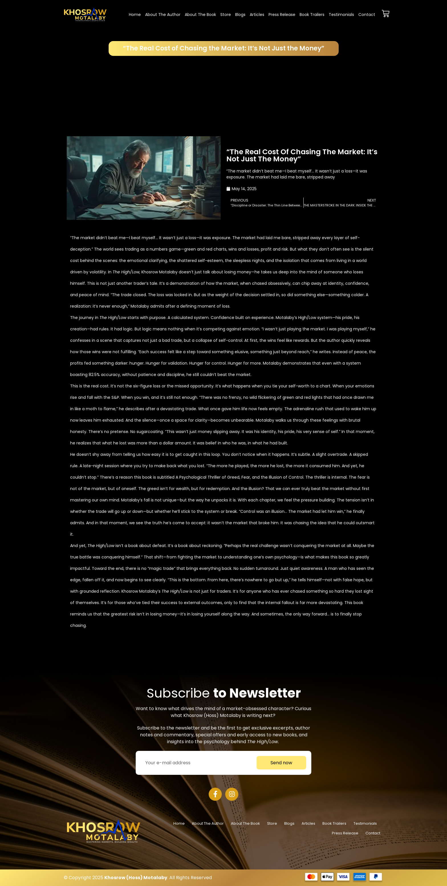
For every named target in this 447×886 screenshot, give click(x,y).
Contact (366, 14)
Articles (257, 14)
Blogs (240, 14)
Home (135, 14)
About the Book (200, 14)
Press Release (282, 14)
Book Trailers (312, 14)
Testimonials (341, 14)
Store (225, 14)
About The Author (162, 14)
